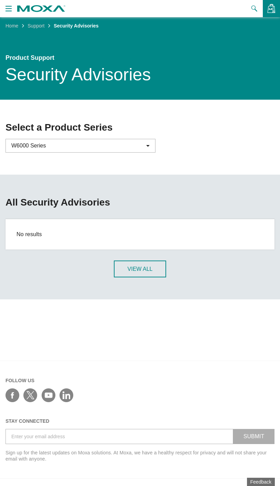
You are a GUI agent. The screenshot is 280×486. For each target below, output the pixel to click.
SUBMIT (254, 436)
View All (140, 269)
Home (12, 26)
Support (36, 26)
